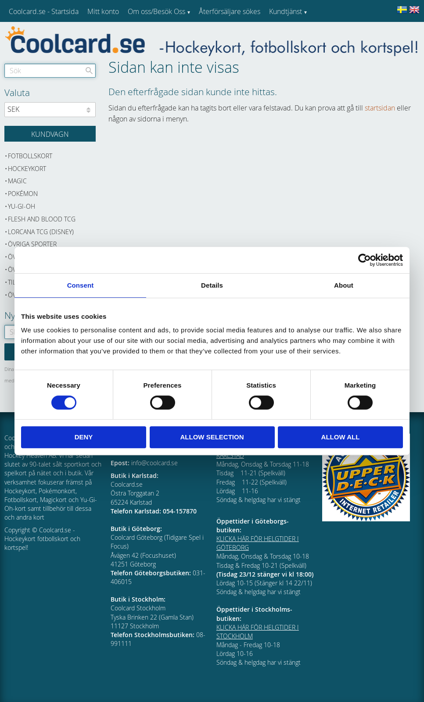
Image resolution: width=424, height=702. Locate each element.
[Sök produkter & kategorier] (50, 71)
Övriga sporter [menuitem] (32, 244)
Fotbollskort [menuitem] (30, 156)
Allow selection (212, 437)
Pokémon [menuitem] (23, 193)
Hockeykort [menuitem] (27, 168)
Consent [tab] (80, 285)
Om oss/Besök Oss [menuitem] (156, 11)
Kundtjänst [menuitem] (285, 11)
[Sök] (89, 70)
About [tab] (343, 285)
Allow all (340, 437)
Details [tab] (212, 285)
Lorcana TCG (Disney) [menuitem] (41, 232)
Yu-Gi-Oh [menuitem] (21, 206)
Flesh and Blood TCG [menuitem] (41, 219)
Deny (84, 437)
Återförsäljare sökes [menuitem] (229, 11)
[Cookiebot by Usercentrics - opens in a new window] (364, 260)
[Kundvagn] (50, 134)
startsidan (380, 108)
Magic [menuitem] (17, 181)
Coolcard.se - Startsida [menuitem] (44, 11)
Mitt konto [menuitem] (103, 11)
